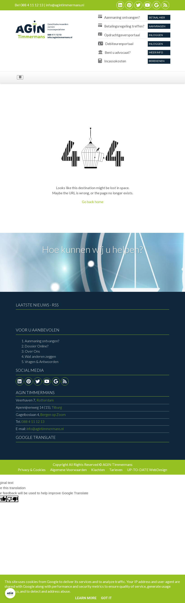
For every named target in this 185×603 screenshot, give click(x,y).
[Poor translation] (12, 499)
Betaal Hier (157, 17)
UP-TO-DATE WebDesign (147, 470)
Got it (106, 598)
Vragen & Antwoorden (41, 362)
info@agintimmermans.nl (45, 429)
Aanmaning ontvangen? (42, 341)
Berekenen (156, 61)
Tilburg (39, 407)
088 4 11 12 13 (32, 421)
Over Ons (32, 351)
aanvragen (157, 26)
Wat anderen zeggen (40, 356)
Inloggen (156, 35)
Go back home (92, 202)
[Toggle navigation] (20, 77)
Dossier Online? (36, 346)
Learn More (86, 598)
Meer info (156, 52)
